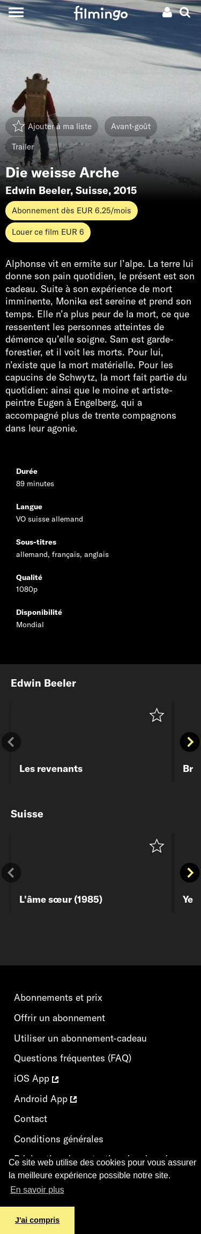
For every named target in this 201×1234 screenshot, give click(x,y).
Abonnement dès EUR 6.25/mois (71, 210)
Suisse (92, 190)
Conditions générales (58, 1139)
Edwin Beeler (37, 190)
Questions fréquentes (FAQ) (72, 1058)
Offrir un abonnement (59, 1018)
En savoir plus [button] (37, 1189)
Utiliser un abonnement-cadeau (80, 1038)
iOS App (36, 1078)
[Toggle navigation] (16, 12)
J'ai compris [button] (37, 1220)
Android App (45, 1098)
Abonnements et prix (58, 997)
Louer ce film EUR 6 (48, 232)
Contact (30, 1118)
